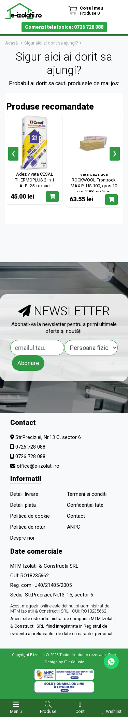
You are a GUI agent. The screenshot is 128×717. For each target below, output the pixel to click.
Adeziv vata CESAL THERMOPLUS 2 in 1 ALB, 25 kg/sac (34, 180)
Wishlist (114, 711)
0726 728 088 (30, 447)
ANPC (73, 527)
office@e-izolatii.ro (38, 466)
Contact (76, 516)
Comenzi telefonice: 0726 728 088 (64, 27)
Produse (48, 711)
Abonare (28, 363)
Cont (80, 711)
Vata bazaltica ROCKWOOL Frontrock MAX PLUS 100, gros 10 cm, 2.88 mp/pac (94, 183)
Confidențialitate (85, 505)
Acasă (11, 43)
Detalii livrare (24, 494)
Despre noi (22, 538)
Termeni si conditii (87, 494)
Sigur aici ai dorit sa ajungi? (51, 43)
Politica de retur (27, 527)
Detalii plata (23, 505)
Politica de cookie (30, 516)
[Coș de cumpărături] (85, 10)
